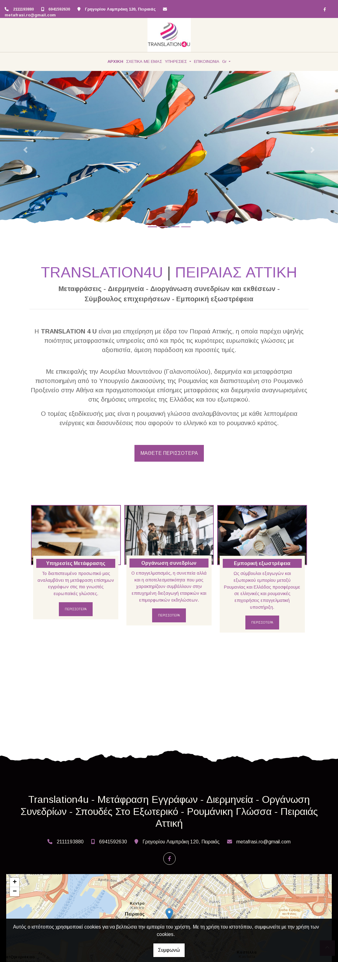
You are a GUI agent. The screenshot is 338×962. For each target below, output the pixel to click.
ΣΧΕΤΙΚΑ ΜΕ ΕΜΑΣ (144, 61)
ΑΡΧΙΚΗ (115, 61)
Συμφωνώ (169, 950)
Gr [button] (225, 61)
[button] (25, 150)
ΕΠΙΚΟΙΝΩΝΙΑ (206, 61)
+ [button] (15, 882)
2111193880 (23, 9)
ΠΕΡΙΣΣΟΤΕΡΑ (76, 609)
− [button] (15, 891)
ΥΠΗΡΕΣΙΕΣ (176, 61)
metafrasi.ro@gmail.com (30, 15)
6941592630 (59, 9)
